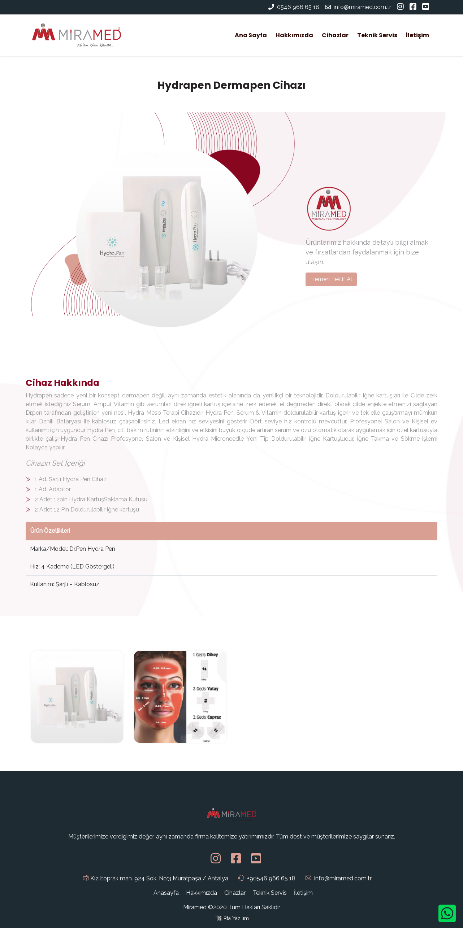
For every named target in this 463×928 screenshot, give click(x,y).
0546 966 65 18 (298, 7)
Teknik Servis (377, 35)
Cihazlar (335, 35)
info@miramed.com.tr (358, 7)
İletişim (417, 35)
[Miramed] (76, 35)
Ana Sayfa (252, 35)
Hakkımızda (294, 35)
